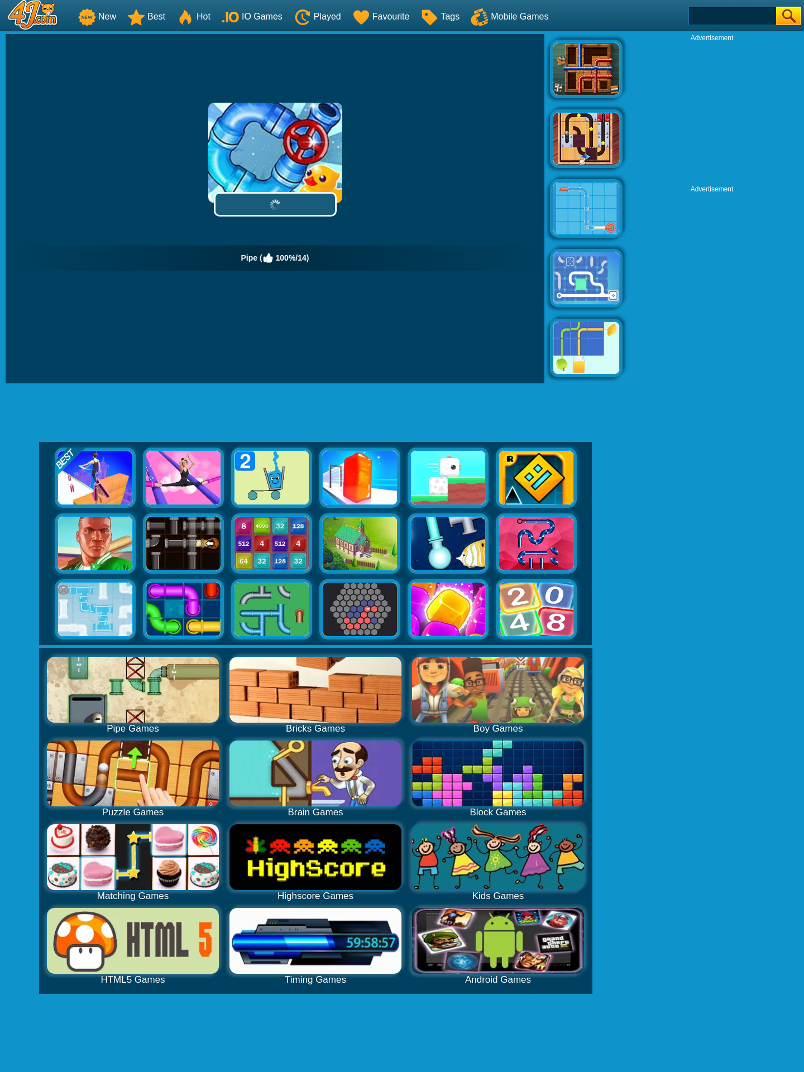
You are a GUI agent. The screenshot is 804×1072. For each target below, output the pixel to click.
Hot (193, 16)
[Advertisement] (712, 112)
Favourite (381, 16)
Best (146, 16)
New (97, 16)
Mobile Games (509, 16)
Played (317, 16)
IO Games (252, 16)
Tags (440, 16)
